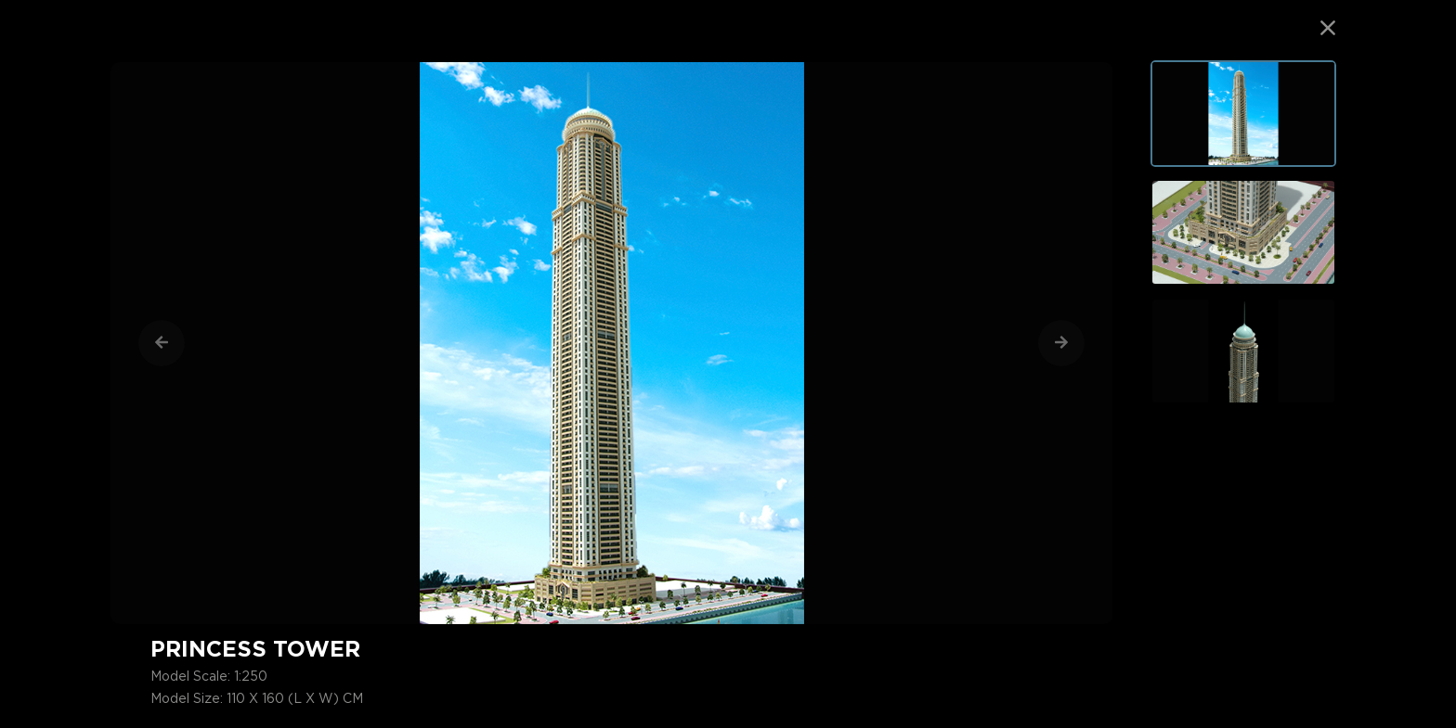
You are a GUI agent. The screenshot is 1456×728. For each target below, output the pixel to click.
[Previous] (161, 343)
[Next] (1061, 343)
